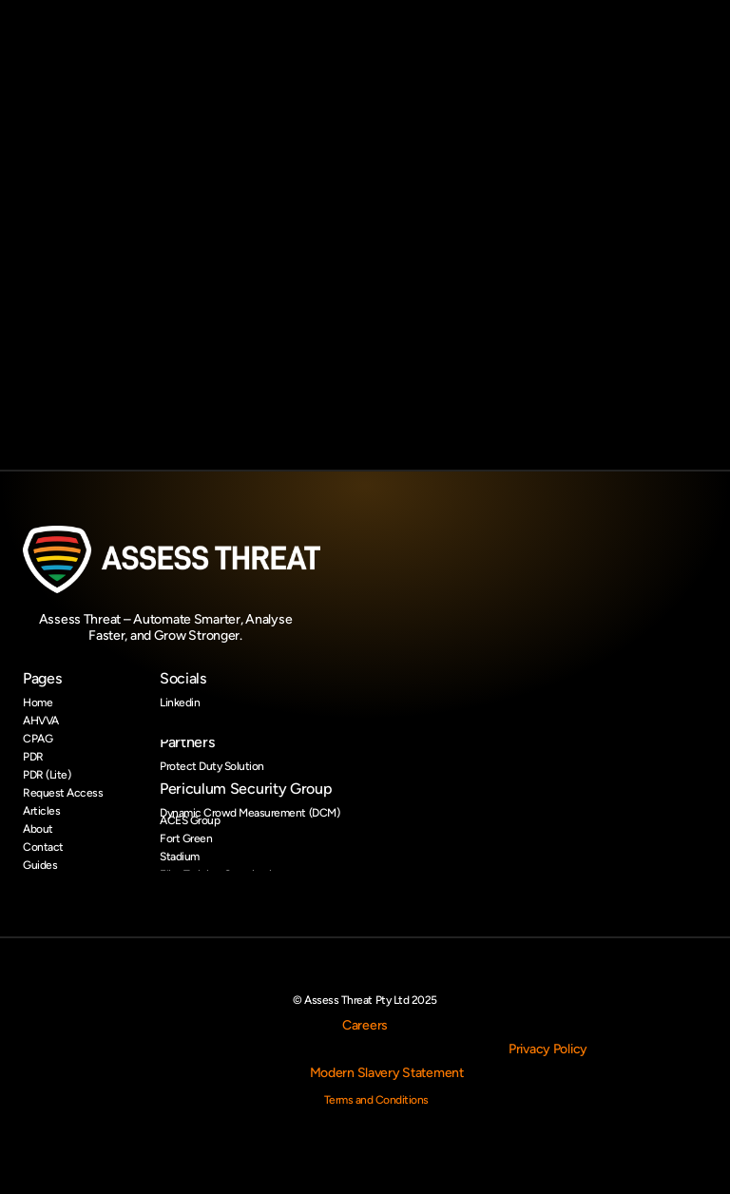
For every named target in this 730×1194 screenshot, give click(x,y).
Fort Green (186, 838)
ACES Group (190, 820)
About (38, 829)
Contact (43, 847)
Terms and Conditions (376, 1100)
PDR (33, 756)
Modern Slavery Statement (387, 1073)
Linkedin (180, 702)
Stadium (180, 856)
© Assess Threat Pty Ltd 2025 (365, 1000)
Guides (40, 865)
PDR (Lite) (46, 774)
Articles (41, 811)
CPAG (37, 738)
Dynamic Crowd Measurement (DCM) (249, 812)
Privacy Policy (548, 1049)
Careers (365, 1025)
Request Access (63, 792)
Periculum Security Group (246, 789)
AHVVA (41, 720)
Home (37, 702)
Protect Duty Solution (212, 766)
